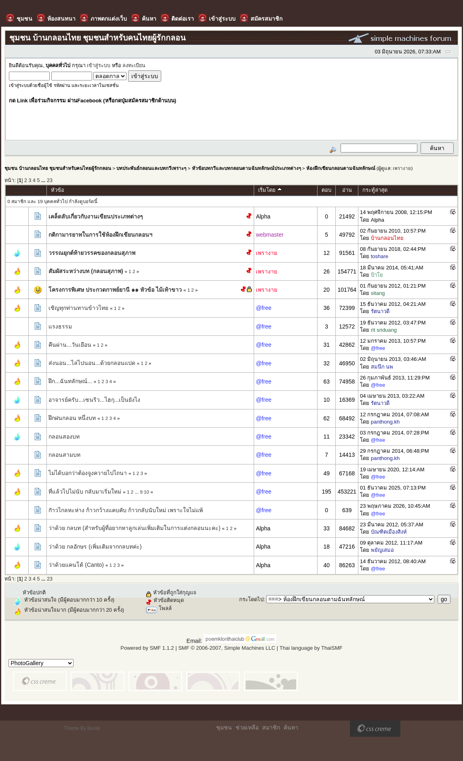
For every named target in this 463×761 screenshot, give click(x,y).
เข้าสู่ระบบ (98, 65)
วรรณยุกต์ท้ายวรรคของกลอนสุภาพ (91, 253)
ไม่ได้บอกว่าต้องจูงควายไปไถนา (87, 473)
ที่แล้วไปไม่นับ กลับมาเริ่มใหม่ (84, 491)
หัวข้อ (57, 190)
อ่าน (347, 190)
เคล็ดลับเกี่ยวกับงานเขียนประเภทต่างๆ (95, 216)
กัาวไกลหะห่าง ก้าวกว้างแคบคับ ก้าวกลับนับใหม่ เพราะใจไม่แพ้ (125, 510)
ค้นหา (291, 727)
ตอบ (326, 190)
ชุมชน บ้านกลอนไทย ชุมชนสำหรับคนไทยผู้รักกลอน (57, 168)
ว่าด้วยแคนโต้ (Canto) (76, 565)
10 (146, 491)
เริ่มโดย (270, 190)
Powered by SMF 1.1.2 (147, 648)
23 (50, 180)
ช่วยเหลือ (247, 727)
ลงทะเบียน (133, 65)
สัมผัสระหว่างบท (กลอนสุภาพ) (85, 271)
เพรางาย (402, 168)
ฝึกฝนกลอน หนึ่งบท (72, 418)
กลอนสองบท (64, 436)
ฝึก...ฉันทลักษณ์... (70, 381)
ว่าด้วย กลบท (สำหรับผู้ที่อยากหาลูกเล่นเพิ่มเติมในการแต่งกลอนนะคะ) (134, 528)
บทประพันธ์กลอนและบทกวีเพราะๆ (151, 168)
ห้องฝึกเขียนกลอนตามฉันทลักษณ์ (340, 168)
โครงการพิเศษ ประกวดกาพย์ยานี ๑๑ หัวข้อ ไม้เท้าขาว (115, 289)
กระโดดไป (251, 599)
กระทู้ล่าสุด (374, 190)
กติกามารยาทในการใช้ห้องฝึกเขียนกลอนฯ (100, 234)
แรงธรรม (60, 326)
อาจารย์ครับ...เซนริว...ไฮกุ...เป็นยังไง (94, 399)
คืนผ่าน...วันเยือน (69, 344)
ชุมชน (224, 727)
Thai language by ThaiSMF (311, 648)
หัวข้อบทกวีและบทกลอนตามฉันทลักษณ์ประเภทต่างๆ (246, 168)
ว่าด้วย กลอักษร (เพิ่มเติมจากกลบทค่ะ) (94, 546)
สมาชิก (271, 727)
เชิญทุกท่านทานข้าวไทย (78, 308)
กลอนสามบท (64, 455)
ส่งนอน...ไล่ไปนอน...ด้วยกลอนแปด (91, 363)
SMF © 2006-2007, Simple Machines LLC (226, 648)
